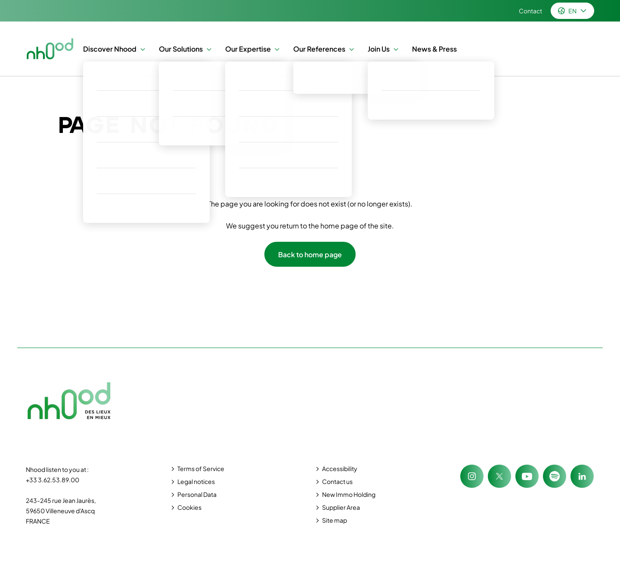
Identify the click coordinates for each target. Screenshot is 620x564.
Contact (530, 11)
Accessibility (339, 468)
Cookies (189, 507)
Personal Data (197, 494)
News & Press (434, 48)
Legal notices (196, 481)
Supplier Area (341, 507)
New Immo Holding (348, 494)
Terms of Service (200, 468)
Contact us (337, 481)
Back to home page (310, 254)
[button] (140, 48)
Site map (334, 520)
